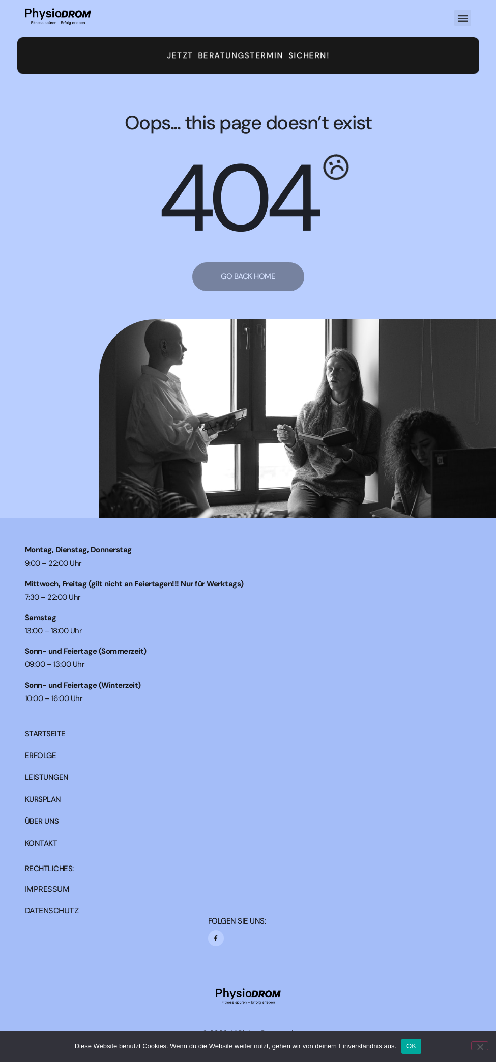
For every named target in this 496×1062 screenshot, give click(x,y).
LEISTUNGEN (47, 777)
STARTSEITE (45, 734)
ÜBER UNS (42, 821)
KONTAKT (41, 843)
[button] (462, 18)
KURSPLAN (43, 799)
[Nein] (479, 1045)
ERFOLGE (40, 756)
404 (237, 199)
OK (411, 1046)
